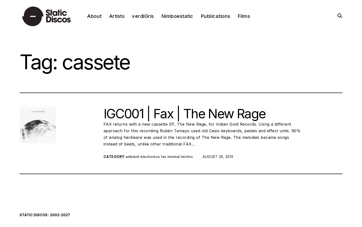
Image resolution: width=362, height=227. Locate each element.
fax (163, 157)
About (94, 16)
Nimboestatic (177, 16)
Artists (117, 16)
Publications (215, 16)
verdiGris (143, 16)
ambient (132, 157)
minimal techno (180, 157)
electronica (150, 157)
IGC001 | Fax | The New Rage (184, 113)
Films (244, 16)
